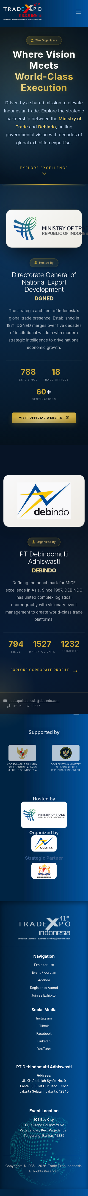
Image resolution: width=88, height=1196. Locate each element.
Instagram (44, 1018)
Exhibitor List (44, 965)
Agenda (44, 980)
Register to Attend (44, 988)
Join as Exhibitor (44, 995)
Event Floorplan (44, 972)
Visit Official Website (44, 431)
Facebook (44, 1033)
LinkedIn (43, 1041)
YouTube (44, 1049)
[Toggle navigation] (78, 11)
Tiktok (44, 1026)
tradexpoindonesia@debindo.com (34, 701)
